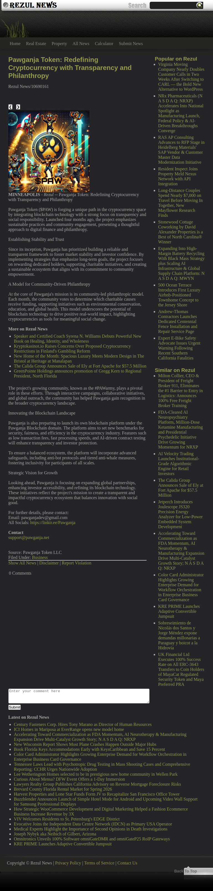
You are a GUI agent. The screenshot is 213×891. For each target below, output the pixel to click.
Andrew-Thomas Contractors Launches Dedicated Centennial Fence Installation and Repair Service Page (177, 321)
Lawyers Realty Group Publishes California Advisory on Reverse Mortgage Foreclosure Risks (97, 784)
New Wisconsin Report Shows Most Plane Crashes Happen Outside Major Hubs (85, 744)
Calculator (104, 43)
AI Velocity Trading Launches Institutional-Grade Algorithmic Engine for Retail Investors (178, 463)
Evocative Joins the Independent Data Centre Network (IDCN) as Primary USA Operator (93, 824)
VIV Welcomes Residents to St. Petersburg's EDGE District (67, 819)
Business (40, 557)
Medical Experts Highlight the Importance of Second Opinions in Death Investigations (91, 829)
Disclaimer (49, 563)
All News (81, 43)
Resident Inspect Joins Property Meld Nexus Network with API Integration (178, 176)
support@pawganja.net (28, 537)
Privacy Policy (68, 863)
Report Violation (76, 563)
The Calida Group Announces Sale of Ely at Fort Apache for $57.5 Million (180, 487)
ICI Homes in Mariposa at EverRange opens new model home (69, 729)
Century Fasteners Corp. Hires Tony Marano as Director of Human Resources (83, 724)
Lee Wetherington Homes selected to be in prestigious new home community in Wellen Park (96, 774)
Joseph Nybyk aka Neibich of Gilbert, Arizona (55, 834)
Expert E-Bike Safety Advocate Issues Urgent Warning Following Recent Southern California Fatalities (179, 348)
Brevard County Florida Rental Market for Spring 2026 (63, 789)
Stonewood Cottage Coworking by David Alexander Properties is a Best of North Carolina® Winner (180, 232)
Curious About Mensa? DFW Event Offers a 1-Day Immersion (69, 779)
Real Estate (36, 43)
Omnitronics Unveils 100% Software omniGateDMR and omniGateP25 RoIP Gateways (92, 839)
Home (15, 43)
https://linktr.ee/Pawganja (52, 522)
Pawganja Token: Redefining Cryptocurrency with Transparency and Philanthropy (70, 67)
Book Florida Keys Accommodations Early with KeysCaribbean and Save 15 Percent (89, 749)
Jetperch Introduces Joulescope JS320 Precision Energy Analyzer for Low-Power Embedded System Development (180, 514)
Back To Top (185, 871)
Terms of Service (99, 863)
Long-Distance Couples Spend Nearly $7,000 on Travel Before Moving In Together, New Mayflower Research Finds (180, 203)
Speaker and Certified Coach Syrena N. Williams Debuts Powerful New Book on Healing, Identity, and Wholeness (77, 338)
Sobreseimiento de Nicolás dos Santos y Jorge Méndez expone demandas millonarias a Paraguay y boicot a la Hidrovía (179, 635)
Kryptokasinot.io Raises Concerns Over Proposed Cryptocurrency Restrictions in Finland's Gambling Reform (72, 348)
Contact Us (127, 863)
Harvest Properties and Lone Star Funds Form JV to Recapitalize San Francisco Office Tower (96, 794)
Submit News (131, 43)
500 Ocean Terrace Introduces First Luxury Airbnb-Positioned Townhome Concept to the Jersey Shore (179, 295)
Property (59, 43)
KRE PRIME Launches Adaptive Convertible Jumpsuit (179, 611)
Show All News (22, 563)
